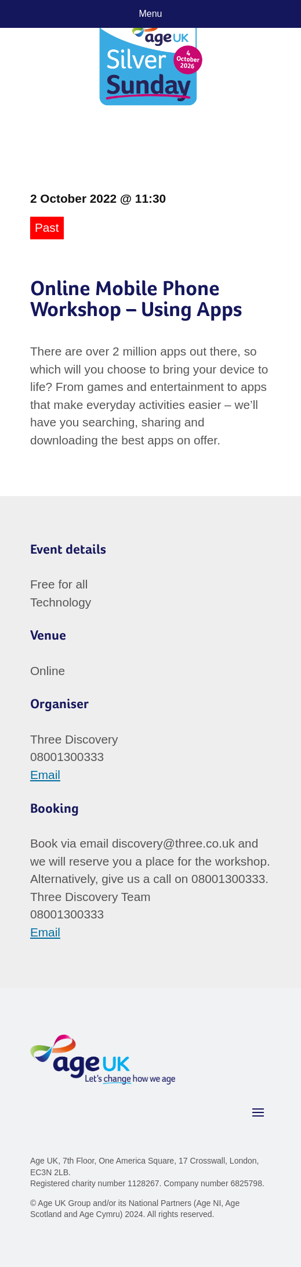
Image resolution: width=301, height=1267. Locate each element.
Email (45, 774)
